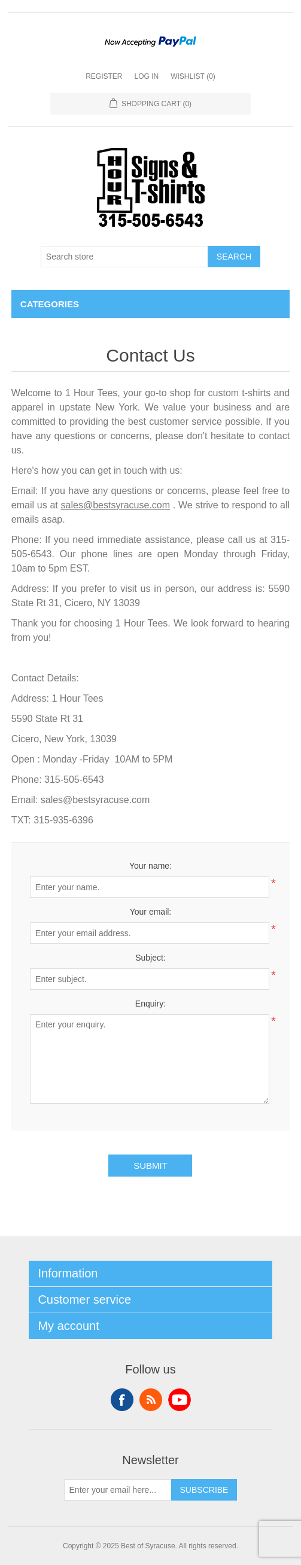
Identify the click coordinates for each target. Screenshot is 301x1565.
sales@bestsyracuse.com (116, 505)
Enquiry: (150, 1003)
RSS (150, 1399)
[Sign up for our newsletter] (118, 1490)
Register (104, 76)
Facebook (122, 1399)
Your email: (151, 911)
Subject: (150, 957)
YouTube (179, 1399)
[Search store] (124, 256)
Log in (146, 76)
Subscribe (204, 1490)
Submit (150, 1165)
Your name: (150, 866)
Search (234, 256)
